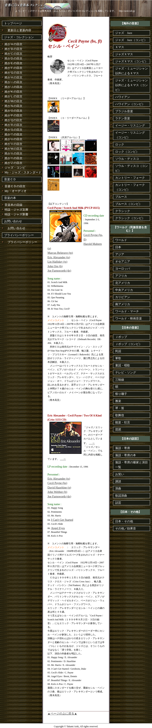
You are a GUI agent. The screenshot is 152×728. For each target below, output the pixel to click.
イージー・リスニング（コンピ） (130, 135)
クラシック (122, 211)
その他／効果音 (125, 528)
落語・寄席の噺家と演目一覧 (131, 465)
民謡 (118, 351)
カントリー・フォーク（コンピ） (130, 187)
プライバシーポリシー (19, 235)
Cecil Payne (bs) (57, 483)
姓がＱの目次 (13, 120)
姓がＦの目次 (13, 67)
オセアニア (122, 261)
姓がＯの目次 (13, 110)
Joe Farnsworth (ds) (59, 270)
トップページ (13, 23)
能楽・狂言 (122, 422)
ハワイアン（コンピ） (130, 104)
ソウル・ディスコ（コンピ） (131, 168)
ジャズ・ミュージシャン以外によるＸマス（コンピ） (131, 85)
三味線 (119, 379)
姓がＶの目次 (13, 143)
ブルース (121, 196)
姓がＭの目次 (13, 101)
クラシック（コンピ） (130, 218)
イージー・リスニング (130, 125)
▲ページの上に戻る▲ (62, 713)
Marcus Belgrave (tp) (60, 252)
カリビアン (122, 297)
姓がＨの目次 (13, 77)
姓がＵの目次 (13, 139)
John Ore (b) (55, 266)
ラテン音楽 (122, 118)
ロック (119, 144)
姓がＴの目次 (13, 134)
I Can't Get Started (62, 519)
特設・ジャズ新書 (16, 214)
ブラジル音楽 (124, 111)
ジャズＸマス (124, 54)
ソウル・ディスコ (127, 158)
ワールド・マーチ (127, 311)
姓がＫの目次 (13, 91)
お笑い (119, 474)
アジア (119, 254)
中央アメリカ (124, 290)
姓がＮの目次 (13, 105)
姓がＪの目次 (13, 86)
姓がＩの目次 (13, 82)
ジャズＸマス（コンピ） (131, 61)
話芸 (118, 502)
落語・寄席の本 (125, 455)
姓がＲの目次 (13, 124)
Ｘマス (119, 47)
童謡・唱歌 (122, 365)
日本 (118, 247)
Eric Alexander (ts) (59, 257)
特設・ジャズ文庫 (16, 209)
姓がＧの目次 (13, 72)
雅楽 (118, 401)
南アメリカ (122, 304)
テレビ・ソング (125, 372)
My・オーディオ (16, 191)
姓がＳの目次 (13, 129)
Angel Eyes (58, 528)
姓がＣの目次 (13, 53)
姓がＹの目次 (13, 158)
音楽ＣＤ (10, 179)
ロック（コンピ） (127, 151)
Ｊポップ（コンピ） (128, 344)
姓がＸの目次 (13, 153)
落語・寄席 (122, 448)
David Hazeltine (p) (59, 487)
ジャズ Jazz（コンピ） (131, 40)
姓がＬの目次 (13, 96)
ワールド (121, 240)
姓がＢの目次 (13, 48)
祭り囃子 (121, 393)
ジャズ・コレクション (19, 37)
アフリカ (121, 275)
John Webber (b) (57, 491)
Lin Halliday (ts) (57, 261)
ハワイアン (122, 97)
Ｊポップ (121, 336)
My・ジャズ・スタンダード (23, 172)
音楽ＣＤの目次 (15, 186)
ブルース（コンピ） (128, 203)
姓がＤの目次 (13, 58)
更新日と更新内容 (18, 30)
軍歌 (118, 358)
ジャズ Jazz (123, 32)
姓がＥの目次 (13, 63)
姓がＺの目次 (13, 162)
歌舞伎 (119, 415)
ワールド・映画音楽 (128, 318)
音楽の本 (10, 198)
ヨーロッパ (122, 268)
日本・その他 (124, 521)
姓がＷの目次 (13, 148)
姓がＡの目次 (13, 44)
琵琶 (118, 429)
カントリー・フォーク (130, 177)
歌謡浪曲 (121, 495)
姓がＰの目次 (13, 115)
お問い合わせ (13, 221)
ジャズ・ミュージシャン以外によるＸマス (131, 71)
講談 (118, 481)
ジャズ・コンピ (15, 167)
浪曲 (118, 488)
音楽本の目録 (13, 204)
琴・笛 (119, 408)
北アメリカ (122, 282)
